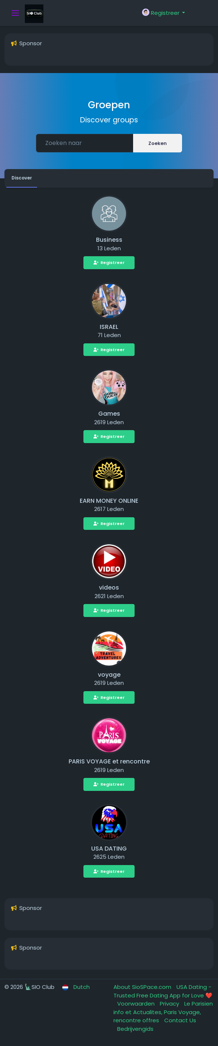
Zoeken (157, 143)
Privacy (170, 1003)
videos (109, 587)
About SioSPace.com (143, 987)
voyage (109, 674)
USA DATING (109, 848)
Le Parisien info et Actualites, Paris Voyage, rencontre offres (163, 1012)
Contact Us (180, 1020)
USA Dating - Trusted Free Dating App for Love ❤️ (162, 991)
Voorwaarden (136, 1003)
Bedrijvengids (135, 1029)
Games (109, 413)
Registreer (109, 262)
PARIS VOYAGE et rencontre (109, 761)
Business (109, 239)
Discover (21, 178)
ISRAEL (109, 327)
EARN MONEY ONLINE (109, 500)
